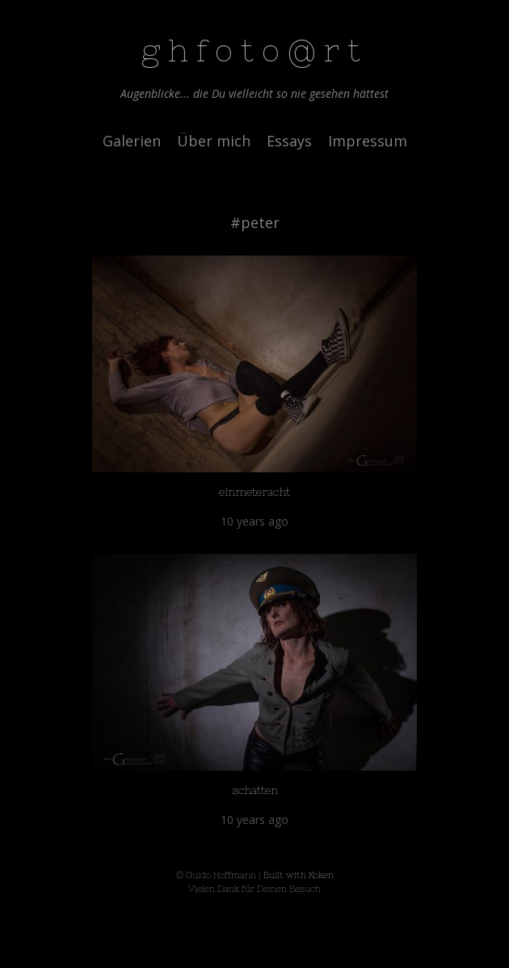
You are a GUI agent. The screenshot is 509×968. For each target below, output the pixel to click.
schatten (255, 790)
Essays (289, 140)
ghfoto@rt (254, 50)
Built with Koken (298, 875)
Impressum (367, 140)
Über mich (213, 140)
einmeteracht (254, 491)
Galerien (132, 140)
